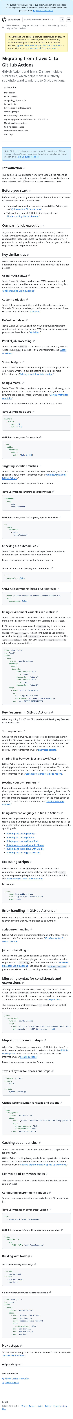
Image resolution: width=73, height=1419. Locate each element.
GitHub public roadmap (28, 156)
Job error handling (15, 950)
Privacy (32, 1406)
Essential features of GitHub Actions (44, 773)
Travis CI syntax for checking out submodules (27, 568)
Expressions (55, 999)
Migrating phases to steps (24, 1040)
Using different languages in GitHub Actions (32, 813)
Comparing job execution (23, 225)
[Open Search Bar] (62, 19)
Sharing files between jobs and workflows (31, 758)
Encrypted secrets (47, 749)
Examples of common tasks (25, 1173)
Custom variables (15, 299)
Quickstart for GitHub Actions (26, 209)
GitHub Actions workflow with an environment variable (32, 1230)
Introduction (13, 168)
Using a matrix (13, 383)
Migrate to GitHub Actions (34, 25)
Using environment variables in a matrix (30, 612)
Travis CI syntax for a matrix (18, 411)
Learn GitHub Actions (13, 1355)
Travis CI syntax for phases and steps (28, 1071)
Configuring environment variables (26, 1192)
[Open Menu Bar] (68, 19)
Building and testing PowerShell (22, 841)
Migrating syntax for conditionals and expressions (31, 980)
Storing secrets (13, 731)
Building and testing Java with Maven (25, 845)
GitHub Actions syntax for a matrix (21, 437)
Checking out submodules (20, 546)
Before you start (16, 190)
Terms (24, 1406)
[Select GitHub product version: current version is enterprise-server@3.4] (39, 19)
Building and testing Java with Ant (23, 852)
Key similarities (15, 254)
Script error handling (17, 929)
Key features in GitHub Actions (27, 712)
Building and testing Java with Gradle (25, 848)
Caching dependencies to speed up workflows (43, 1164)
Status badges (13, 362)
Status (40, 1406)
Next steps (12, 1345)
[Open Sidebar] (3, 27)
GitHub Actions (13, 25)
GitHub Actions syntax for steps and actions (32, 1103)
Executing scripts (17, 861)
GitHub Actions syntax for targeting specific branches (31, 517)
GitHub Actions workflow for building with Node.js (26, 1292)
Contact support (10, 1382)
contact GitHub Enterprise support (43, 48)
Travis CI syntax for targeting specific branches (28, 491)
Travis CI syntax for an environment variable (27, 1209)
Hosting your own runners (21, 782)
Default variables (15, 320)
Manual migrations (56, 25)
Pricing (48, 1406)
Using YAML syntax (16, 275)
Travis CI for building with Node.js (19, 1264)
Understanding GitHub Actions (22, 216)
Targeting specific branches (21, 466)
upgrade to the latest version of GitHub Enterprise (38, 45)
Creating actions (28, 1056)
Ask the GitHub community (15, 1378)
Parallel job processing (18, 341)
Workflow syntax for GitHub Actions (25, 878)
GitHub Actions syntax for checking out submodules (31, 588)
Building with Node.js (17, 1256)
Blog (4, 1409)
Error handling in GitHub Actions (29, 910)
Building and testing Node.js (20, 833)
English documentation (43, 10)
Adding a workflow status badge (36, 374)
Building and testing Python (20, 837)
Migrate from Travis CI (16, 28)
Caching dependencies (21, 1142)
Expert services (60, 1406)
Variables (34, 311)
